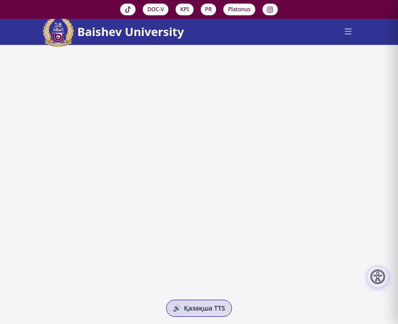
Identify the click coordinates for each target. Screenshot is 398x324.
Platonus (239, 9)
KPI (184, 9)
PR (208, 9)
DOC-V (155, 9)
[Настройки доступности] (377, 277)
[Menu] (348, 31)
